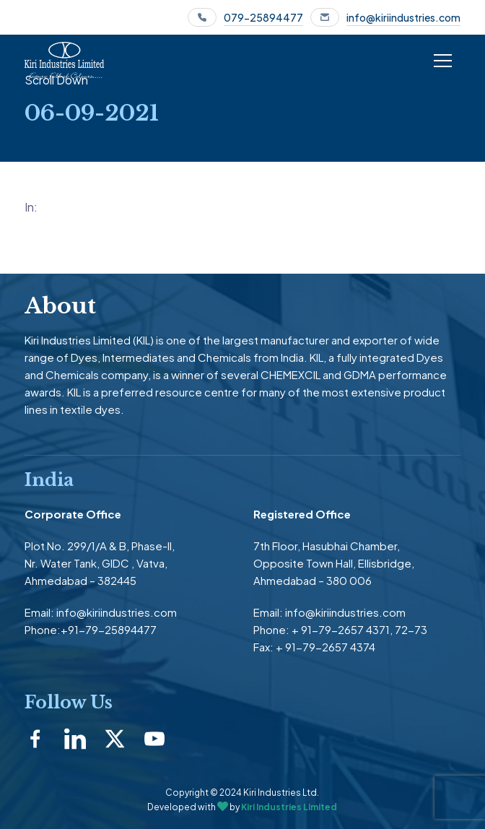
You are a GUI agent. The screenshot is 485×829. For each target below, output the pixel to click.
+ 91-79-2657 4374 (325, 647)
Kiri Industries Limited (289, 807)
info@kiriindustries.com (403, 17)
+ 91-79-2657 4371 (341, 629)
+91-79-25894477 (109, 629)
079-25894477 (263, 17)
